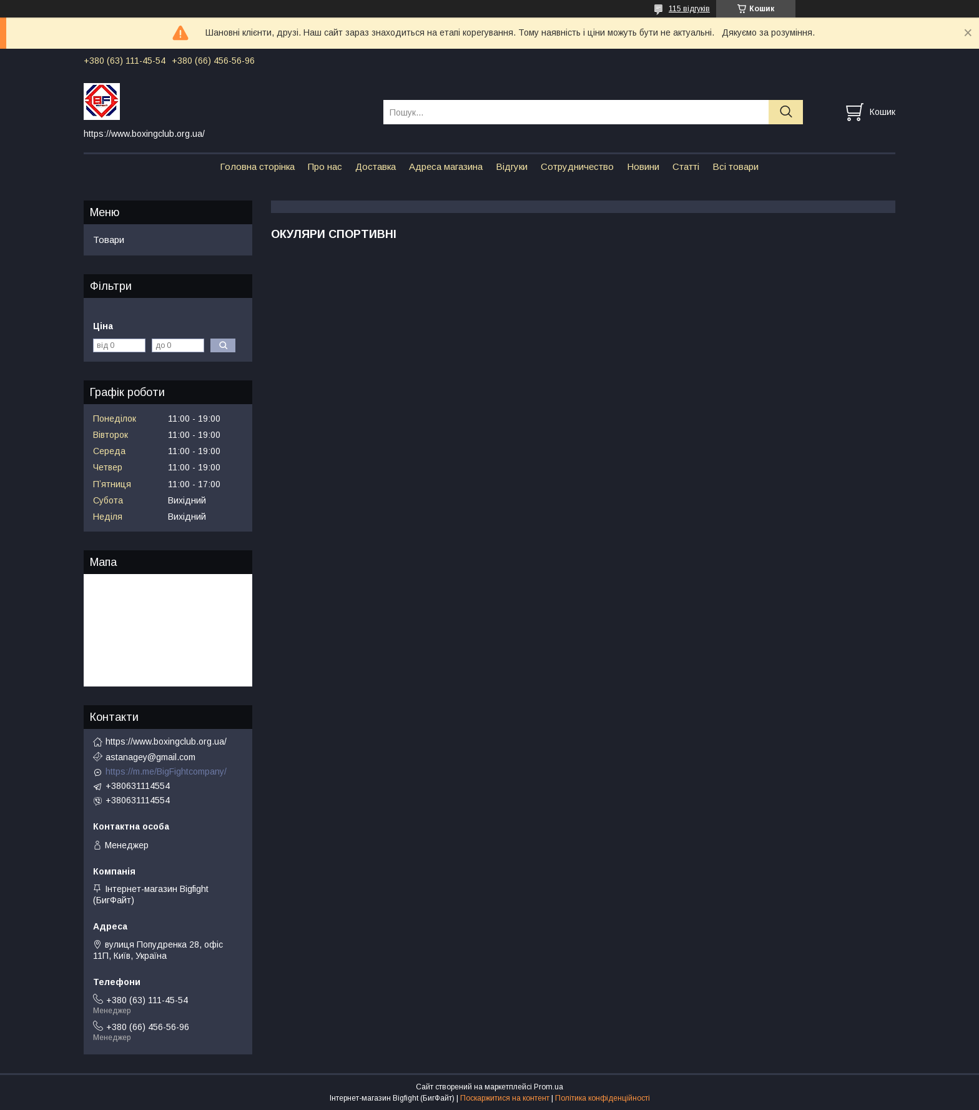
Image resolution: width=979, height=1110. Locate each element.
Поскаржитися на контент (504, 1098)
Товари (108, 239)
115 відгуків (689, 8)
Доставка (375, 166)
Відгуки (512, 166)
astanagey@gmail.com (150, 757)
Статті (685, 166)
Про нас (325, 166)
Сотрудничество (577, 166)
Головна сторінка (257, 166)
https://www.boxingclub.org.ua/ (166, 741)
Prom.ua (548, 1087)
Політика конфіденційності (602, 1098)
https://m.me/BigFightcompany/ (166, 771)
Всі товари (735, 166)
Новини (643, 166)
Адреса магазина (446, 166)
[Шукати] (786, 112)
